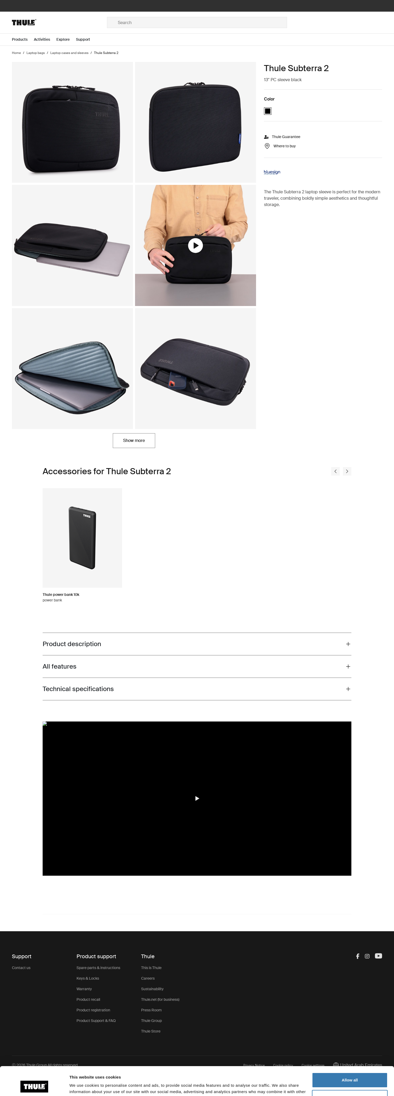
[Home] (59, 22)
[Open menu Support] (86, 39)
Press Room (151, 1010)
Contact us (21, 967)
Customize (350, 1070)
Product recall (88, 999)
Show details (81, 1085)
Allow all (350, 1053)
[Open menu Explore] (66, 39)
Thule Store (150, 1031)
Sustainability (152, 989)
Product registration (93, 1010)
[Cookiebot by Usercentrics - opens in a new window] (34, 1086)
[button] (197, 798)
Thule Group (151, 1020)
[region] (197, 798)
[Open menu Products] (23, 39)
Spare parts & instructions (98, 967)
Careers (148, 978)
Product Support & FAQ (96, 1020)
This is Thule (151, 967)
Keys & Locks (88, 978)
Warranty (84, 989)
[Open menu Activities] (45, 39)
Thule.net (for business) (160, 999)
